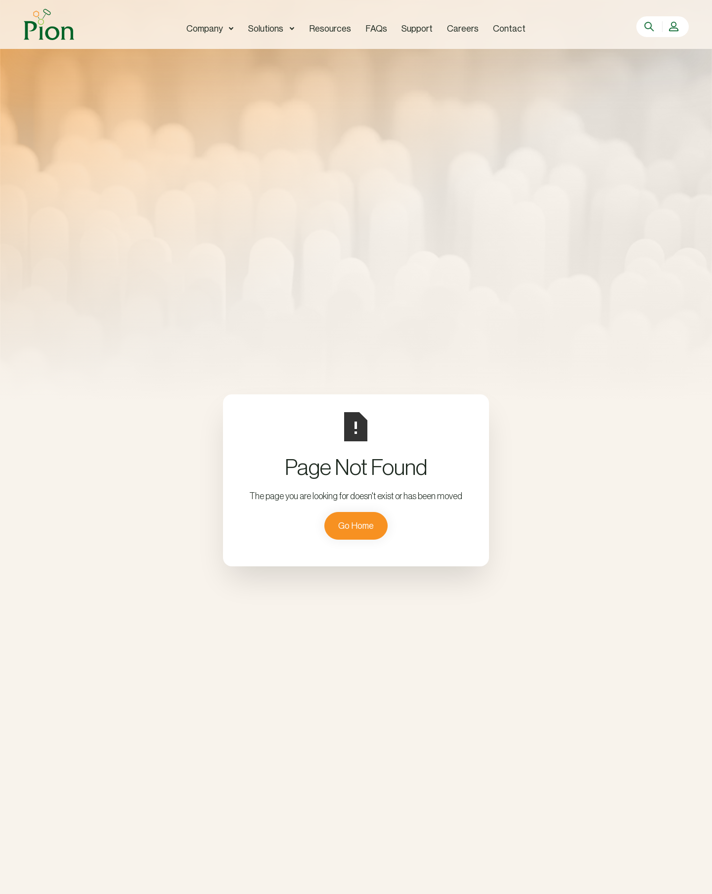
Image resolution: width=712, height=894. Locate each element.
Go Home (356, 525)
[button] (209, 29)
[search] (650, 26)
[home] (49, 24)
